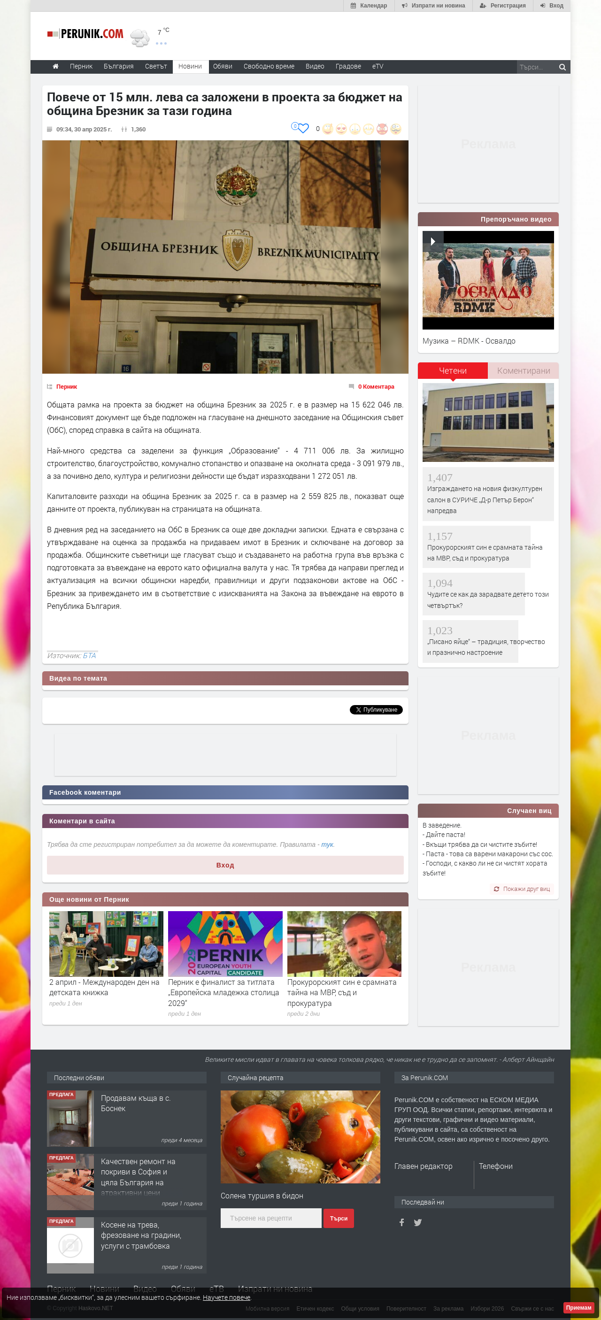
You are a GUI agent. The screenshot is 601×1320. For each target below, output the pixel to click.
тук (327, 844)
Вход (225, 865)
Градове (348, 65)
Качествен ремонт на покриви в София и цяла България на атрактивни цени (138, 1176)
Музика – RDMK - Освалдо (469, 340)
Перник (66, 386)
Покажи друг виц (522, 888)
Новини (190, 65)
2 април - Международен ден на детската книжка (104, 987)
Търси (338, 1218)
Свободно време (269, 65)
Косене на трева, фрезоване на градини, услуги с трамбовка (141, 1235)
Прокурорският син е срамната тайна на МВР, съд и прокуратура (342, 992)
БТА (89, 655)
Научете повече (226, 1297)
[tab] (453, 373)
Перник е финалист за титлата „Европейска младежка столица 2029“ (223, 992)
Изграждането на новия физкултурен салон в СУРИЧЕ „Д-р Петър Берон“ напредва (484, 499)
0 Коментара (376, 386)
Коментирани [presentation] (523, 370)
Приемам (579, 1308)
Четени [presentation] (453, 370)
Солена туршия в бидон (262, 1195)
